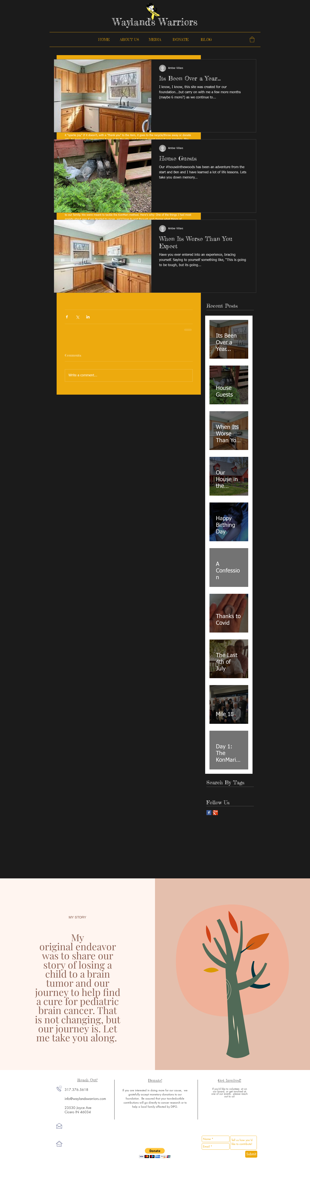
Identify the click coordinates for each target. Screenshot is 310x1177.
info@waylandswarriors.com (85, 1098)
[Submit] (251, 1154)
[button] (252, 39)
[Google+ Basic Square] (215, 812)
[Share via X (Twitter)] (77, 317)
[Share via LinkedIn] (88, 317)
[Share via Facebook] (67, 317)
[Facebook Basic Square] (208, 812)
